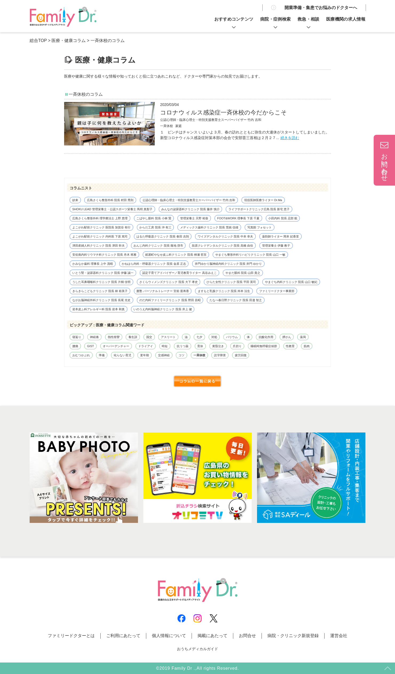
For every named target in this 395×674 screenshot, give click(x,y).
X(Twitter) (214, 618)
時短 (165, 346)
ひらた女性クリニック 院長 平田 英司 (231, 282)
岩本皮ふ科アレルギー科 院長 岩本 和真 (98, 309)
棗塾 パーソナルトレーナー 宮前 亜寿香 (162, 291)
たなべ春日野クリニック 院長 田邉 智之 (236, 300)
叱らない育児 (122, 355)
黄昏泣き (218, 346)
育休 (200, 346)
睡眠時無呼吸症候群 (264, 346)
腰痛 (75, 346)
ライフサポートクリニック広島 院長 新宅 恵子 (259, 209)
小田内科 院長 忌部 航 (282, 218)
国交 (149, 337)
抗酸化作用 (266, 337)
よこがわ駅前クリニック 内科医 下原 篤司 (100, 236)
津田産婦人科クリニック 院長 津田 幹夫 (98, 245)
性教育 (290, 346)
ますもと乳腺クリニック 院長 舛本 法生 (224, 291)
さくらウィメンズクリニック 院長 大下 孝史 (168, 282)
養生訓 (132, 337)
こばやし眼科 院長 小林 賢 (153, 218)
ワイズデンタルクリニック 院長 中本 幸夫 (225, 236)
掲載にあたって (212, 635)
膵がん (286, 337)
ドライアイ (145, 346)
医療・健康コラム (69, 40)
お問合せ (247, 635)
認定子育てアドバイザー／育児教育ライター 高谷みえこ (179, 272)
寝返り (76, 337)
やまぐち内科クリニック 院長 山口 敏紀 (291, 282)
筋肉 (307, 346)
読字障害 (220, 355)
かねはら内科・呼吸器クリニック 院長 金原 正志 (154, 263)
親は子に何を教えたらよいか (63, 17)
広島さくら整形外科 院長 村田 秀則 (110, 200)
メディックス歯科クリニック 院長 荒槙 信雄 (209, 227)
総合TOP (38, 40)
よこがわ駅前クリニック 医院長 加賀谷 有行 (101, 227)
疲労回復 (241, 355)
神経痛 (94, 337)
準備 (102, 355)
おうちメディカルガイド (197, 649)
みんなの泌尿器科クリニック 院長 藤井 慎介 (190, 209)
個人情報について (169, 635)
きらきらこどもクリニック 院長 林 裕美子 (100, 291)
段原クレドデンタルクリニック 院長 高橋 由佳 (222, 245)
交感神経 (164, 355)
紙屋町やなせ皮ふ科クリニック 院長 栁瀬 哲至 (175, 254)
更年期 (144, 355)
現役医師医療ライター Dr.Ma (263, 200)
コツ (181, 355)
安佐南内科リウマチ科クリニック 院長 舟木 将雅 (104, 254)
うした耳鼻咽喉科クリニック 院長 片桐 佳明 (101, 282)
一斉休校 (199, 355)
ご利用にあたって (123, 635)
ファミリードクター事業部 (276, 291)
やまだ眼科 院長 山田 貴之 (243, 272)
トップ (387, 668)
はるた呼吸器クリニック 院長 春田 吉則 (162, 236)
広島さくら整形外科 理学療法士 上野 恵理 (100, 218)
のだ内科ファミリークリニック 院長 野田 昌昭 (169, 300)
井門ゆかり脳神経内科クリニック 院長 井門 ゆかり (228, 263)
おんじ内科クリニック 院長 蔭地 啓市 (158, 245)
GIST (90, 346)
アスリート (168, 337)
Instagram (197, 618)
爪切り (237, 346)
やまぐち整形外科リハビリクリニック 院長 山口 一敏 (250, 254)
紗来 (75, 200)
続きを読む (290, 138)
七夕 (199, 337)
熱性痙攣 (114, 337)
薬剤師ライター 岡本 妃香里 (280, 236)
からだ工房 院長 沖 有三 (155, 227)
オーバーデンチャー (116, 346)
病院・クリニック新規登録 (293, 635)
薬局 (303, 337)
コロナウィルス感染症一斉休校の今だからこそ (223, 112)
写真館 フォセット (259, 227)
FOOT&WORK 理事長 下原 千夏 (238, 218)
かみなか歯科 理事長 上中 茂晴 (92, 263)
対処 (214, 337)
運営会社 (338, 635)
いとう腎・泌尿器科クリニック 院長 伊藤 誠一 (102, 272)
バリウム (232, 337)
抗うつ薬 (182, 346)
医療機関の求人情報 (345, 19)
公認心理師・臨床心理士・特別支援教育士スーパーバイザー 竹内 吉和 (210, 120)
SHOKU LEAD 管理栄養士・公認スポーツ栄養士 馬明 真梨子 (112, 209)
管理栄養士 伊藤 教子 (276, 245)
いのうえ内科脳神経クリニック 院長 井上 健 (162, 309)
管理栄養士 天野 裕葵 (194, 218)
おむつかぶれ (81, 355)
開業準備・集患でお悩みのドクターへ (321, 7)
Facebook (181, 618)
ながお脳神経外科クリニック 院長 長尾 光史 (101, 300)
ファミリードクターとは (71, 635)
